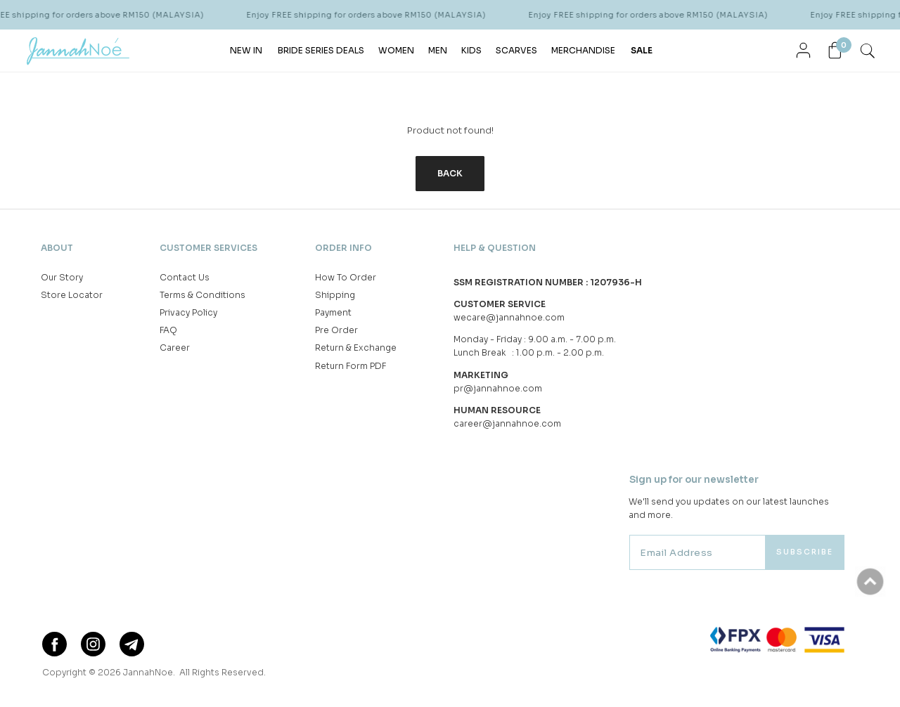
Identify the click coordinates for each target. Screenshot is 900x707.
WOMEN (396, 50)
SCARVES (516, 50)
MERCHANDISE (583, 50)
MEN (437, 50)
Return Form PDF (350, 366)
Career (175, 347)
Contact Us (185, 277)
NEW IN (246, 50)
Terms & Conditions (202, 295)
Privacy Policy (188, 312)
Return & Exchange (356, 347)
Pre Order (336, 330)
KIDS (471, 50)
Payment (333, 312)
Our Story (62, 277)
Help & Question (495, 247)
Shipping (335, 295)
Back (450, 173)
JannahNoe (148, 672)
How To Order (345, 277)
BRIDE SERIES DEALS (321, 50)
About (57, 247)
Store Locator (72, 295)
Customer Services (208, 247)
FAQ (168, 330)
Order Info (343, 247)
